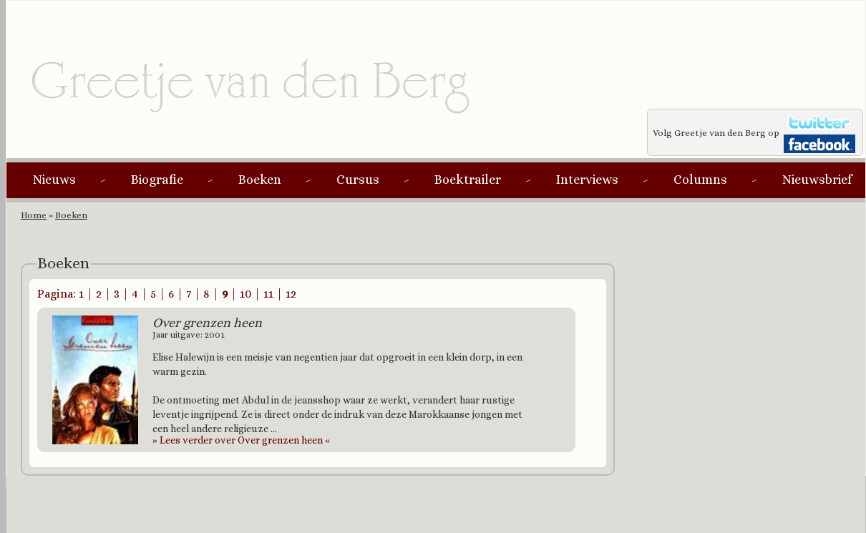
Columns (700, 179)
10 (245, 293)
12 (291, 293)
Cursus (357, 179)
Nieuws (54, 179)
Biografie (157, 179)
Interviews (587, 179)
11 (268, 293)
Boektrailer (467, 179)
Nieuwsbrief (817, 179)
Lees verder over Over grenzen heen (241, 440)
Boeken (259, 179)
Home (34, 215)
